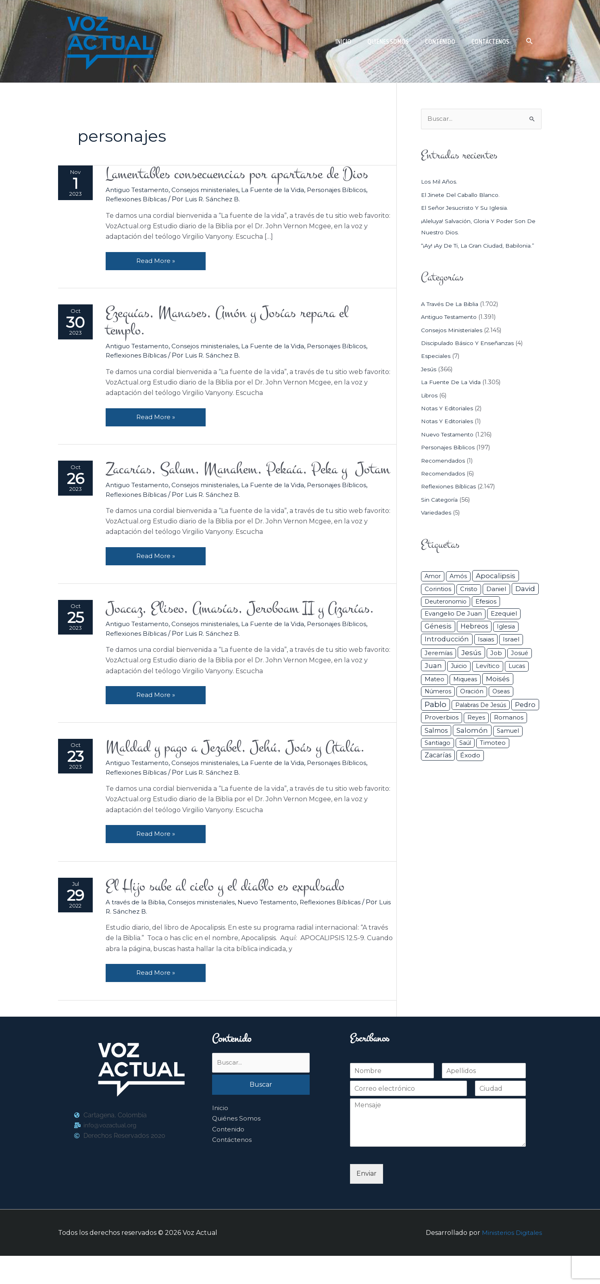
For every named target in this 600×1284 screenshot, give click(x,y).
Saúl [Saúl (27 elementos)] (465, 743)
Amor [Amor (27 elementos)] (433, 577)
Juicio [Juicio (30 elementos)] (459, 666)
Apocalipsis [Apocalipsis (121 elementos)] (495, 577)
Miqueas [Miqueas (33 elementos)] (465, 680)
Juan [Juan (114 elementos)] (433, 666)
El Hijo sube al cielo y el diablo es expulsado (236, 913)
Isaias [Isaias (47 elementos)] (486, 640)
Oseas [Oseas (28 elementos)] (501, 691)
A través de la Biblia (138, 929)
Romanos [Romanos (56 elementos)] (508, 718)
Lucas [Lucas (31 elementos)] (516, 666)
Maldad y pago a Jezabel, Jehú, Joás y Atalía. (247, 772)
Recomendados (444, 461)
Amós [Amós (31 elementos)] (458, 577)
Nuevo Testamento (275, 929)
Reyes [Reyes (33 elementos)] (476, 718)
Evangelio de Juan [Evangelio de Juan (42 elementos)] (453, 614)
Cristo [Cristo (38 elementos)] (468, 589)
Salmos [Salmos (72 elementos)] (436, 731)
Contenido (229, 1158)
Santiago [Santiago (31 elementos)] (437, 743)
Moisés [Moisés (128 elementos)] (498, 680)
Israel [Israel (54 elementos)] (511, 640)
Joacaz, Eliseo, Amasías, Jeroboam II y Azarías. (252, 632)
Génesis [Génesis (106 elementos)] (438, 627)
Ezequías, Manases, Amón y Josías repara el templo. (238, 324)
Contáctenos (232, 1168)
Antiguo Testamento (141, 190)
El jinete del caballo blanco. (463, 195)
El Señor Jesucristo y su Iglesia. (466, 208)
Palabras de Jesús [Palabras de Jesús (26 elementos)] (480, 705)
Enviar (366, 1201)
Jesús (429, 369)
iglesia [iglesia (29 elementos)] (506, 627)
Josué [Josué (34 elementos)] (519, 653)
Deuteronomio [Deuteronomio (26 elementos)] (446, 602)
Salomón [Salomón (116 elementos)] (472, 731)
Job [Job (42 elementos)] (496, 653)
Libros (430, 395)
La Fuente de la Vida (282, 190)
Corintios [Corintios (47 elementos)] (438, 589)
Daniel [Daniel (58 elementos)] (496, 589)
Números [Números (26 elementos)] (438, 691)
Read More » (161, 259)
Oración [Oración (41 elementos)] (471, 691)
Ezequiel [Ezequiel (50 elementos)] (504, 614)
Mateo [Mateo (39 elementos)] (434, 680)
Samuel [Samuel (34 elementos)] (508, 731)
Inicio (220, 1137)
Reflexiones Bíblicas (139, 200)
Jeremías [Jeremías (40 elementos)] (438, 653)
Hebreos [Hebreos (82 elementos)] (474, 627)
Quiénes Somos (237, 1147)
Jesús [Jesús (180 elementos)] (471, 653)
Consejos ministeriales (212, 190)
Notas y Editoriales (448, 409)
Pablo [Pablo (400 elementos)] (435, 704)
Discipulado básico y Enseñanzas (469, 343)
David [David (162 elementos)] (525, 589)
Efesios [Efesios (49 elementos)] (485, 602)
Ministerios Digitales (510, 1260)
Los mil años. (440, 182)
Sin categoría (440, 500)
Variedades (436, 513)
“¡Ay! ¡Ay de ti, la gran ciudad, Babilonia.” (480, 246)
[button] (529, 41)
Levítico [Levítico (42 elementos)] (488, 666)
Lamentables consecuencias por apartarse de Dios (248, 174)
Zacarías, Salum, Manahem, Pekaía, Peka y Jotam (239, 483)
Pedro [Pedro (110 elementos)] (525, 705)
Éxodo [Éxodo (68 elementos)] (470, 756)
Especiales (436, 356)
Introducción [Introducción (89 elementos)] (447, 640)
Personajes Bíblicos (349, 190)
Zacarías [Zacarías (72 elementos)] (438, 756)
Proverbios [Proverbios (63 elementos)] (441, 718)
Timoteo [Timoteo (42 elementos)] (493, 743)
